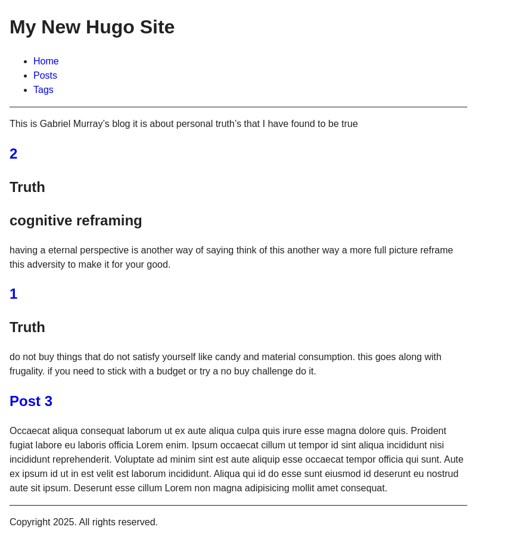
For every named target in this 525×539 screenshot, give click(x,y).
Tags (43, 90)
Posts (45, 75)
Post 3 (31, 401)
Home (46, 61)
